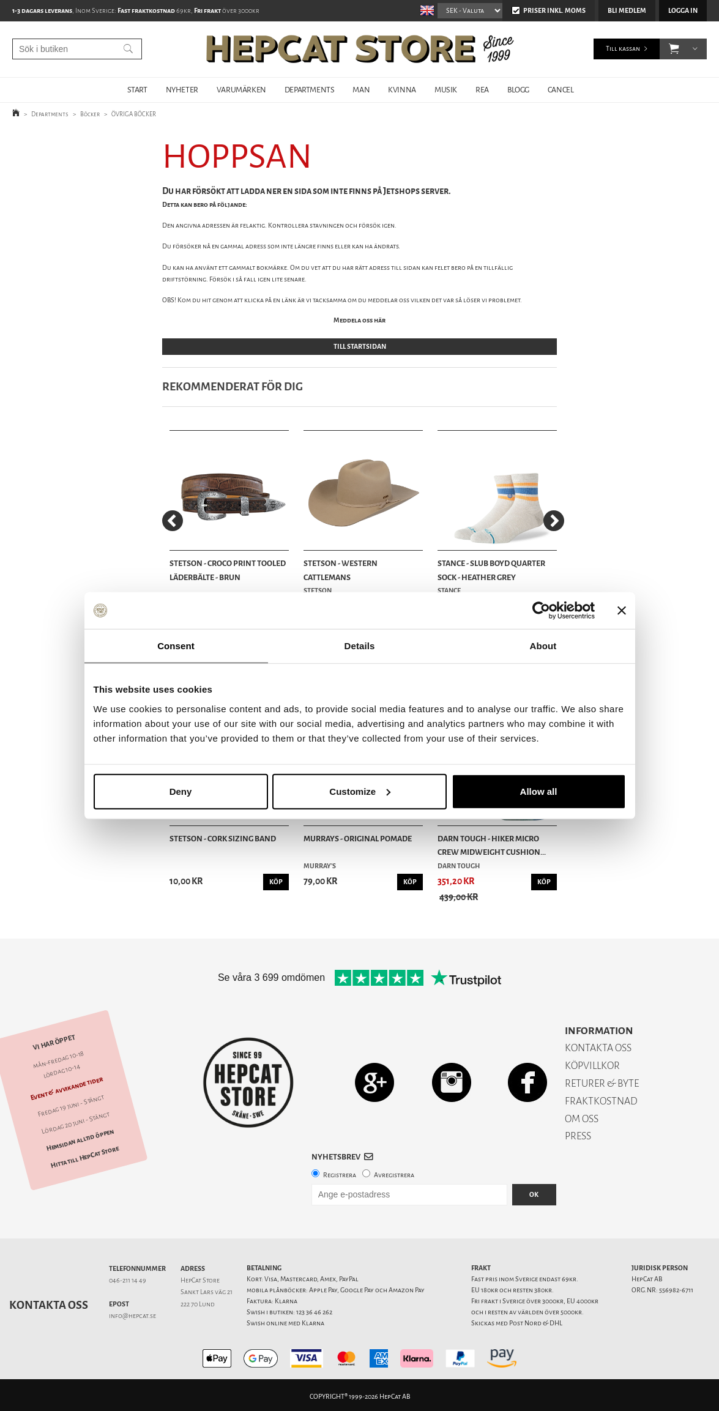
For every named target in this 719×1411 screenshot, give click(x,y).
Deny (181, 791)
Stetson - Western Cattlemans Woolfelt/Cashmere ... (345, 569)
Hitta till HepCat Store (85, 1153)
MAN (361, 89)
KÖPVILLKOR (592, 1061)
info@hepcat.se (132, 1312)
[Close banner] (621, 610)
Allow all (538, 791)
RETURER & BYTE (602, 1079)
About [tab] (543, 646)
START (137, 89)
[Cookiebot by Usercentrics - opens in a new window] (541, 610)
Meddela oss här (359, 320)
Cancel (561, 89)
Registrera (339, 1171)
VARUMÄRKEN (241, 89)
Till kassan (623, 48)
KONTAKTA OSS (598, 1044)
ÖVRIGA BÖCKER (133, 114)
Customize (359, 791)
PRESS (578, 1132)
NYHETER (182, 89)
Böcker (90, 114)
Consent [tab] (176, 646)
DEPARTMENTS (310, 89)
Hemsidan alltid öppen (80, 1136)
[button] (674, 49)
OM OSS (581, 1115)
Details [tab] (360, 646)
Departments (50, 114)
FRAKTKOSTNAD (601, 1097)
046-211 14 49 (127, 1276)
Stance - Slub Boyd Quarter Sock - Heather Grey (488, 568)
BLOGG (518, 89)
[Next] (553, 520)
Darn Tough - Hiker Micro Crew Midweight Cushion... (488, 842)
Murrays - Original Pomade (356, 835)
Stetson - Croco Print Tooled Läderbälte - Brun (228, 568)
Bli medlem (627, 10)
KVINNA (402, 89)
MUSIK (445, 89)
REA (482, 89)
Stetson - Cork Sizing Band (223, 835)
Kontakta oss (48, 1301)
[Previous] (172, 520)
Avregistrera (394, 1171)
